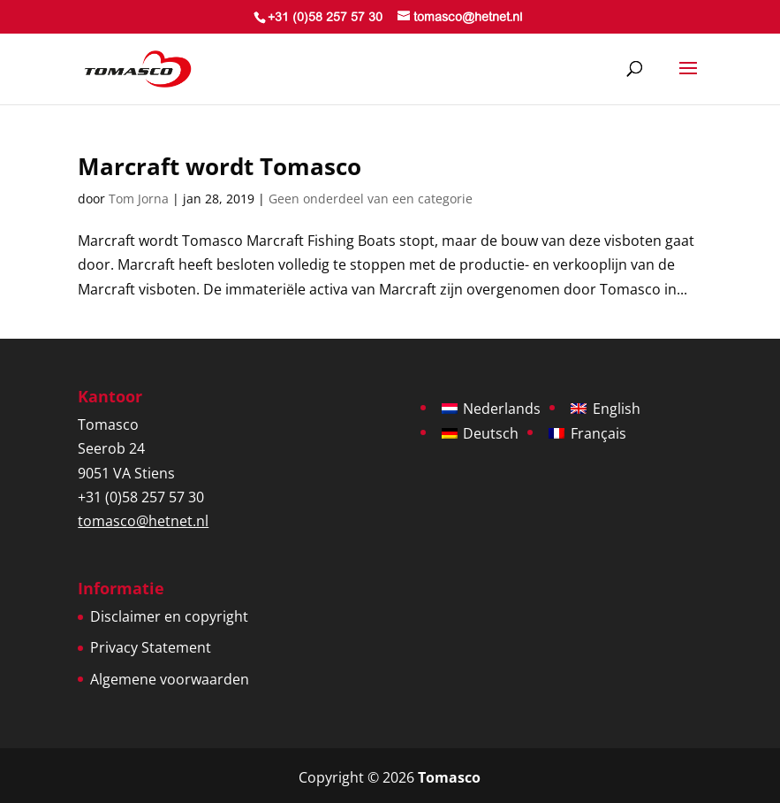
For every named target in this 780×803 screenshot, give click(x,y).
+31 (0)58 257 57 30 (325, 18)
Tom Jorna (139, 198)
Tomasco (449, 777)
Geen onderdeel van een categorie (371, 198)
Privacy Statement (150, 647)
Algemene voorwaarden (169, 679)
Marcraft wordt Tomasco (219, 166)
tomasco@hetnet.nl (143, 521)
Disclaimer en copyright (169, 616)
